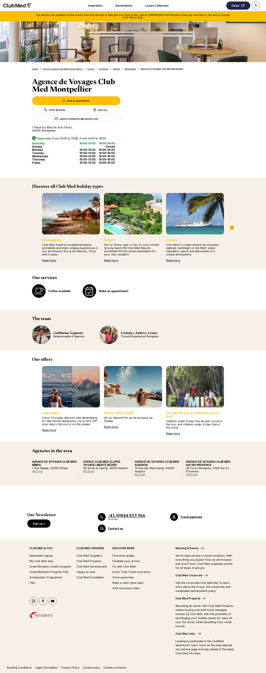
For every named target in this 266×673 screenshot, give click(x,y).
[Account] (256, 5)
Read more (49, 260)
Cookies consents (114, 667)
